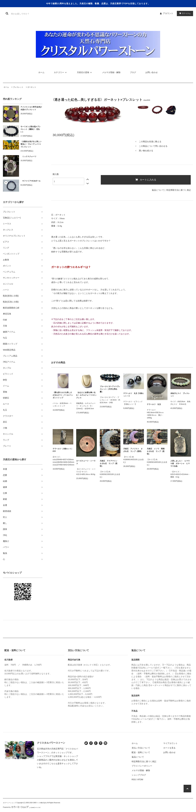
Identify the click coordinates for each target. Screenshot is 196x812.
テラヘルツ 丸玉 (154, 404)
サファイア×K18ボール (30, 181)
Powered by (22, 807)
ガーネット (31, 87)
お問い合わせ (151, 72)
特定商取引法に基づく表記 (178, 190)
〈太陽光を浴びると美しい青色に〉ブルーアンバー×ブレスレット (31, 144)
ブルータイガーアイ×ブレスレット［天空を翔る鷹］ (110, 389)
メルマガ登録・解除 (111, 72)
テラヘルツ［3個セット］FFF (63, 450)
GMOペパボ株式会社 (40, 803)
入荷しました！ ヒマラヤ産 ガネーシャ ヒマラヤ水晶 (180, 463)
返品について (158, 190)
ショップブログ (139, 775)
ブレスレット (18, 87)
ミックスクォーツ (28, 156)
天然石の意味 (85, 72)
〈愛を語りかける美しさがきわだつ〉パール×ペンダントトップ (63, 395)
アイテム (184, 13)
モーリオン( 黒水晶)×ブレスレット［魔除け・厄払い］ (30, 129)
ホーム (41, 72)
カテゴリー (61, 72)
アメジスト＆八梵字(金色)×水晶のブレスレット (31, 108)
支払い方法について (141, 748)
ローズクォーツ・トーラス (86, 462)
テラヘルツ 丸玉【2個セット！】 (133, 394)
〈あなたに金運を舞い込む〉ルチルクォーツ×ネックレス (86, 395)
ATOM (140, 779)
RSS (134, 779)
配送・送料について (141, 752)
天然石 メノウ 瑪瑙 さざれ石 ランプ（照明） (156, 451)
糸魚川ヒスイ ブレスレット (180, 394)
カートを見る (169, 748)
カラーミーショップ (9, 803)
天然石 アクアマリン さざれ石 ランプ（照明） (109, 463)
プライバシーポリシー (142, 766)
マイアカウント (170, 743)
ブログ (133, 72)
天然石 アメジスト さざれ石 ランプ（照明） (133, 450)
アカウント (168, 13)
